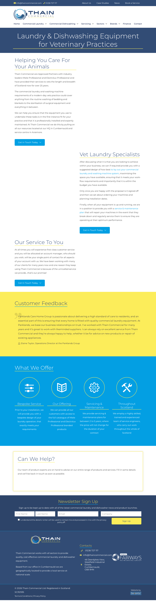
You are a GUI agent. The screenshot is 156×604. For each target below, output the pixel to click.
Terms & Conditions (23, 600)
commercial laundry (47, 561)
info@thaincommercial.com (97, 559)
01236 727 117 (91, 554)
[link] (45, 544)
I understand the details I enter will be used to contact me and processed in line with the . (63, 525)
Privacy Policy (39, 600)
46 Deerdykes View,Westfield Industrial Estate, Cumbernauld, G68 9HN (95, 568)
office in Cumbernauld (43, 570)
